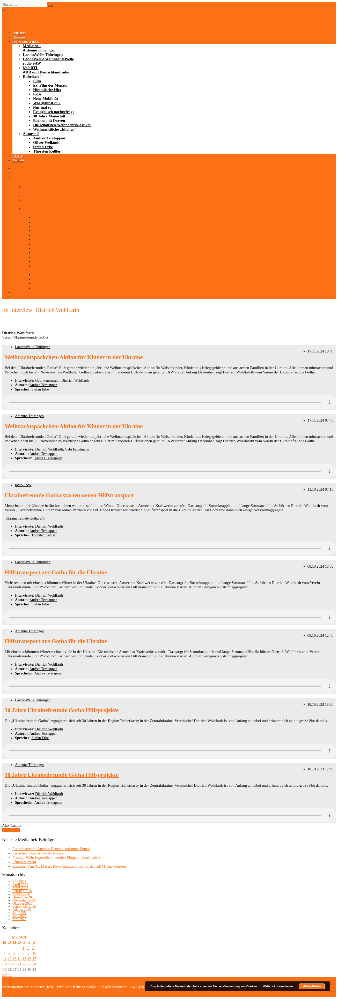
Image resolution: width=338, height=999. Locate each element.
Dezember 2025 (23, 897)
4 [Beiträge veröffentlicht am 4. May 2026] (4, 953)
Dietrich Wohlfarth (75, 380)
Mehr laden (11, 830)
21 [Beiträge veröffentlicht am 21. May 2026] (19, 964)
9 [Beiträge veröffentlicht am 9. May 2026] (28, 953)
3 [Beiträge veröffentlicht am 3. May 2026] (33, 948)
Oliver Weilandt (46, 142)
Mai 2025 (19, 919)
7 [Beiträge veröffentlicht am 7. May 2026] (19, 953)
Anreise (17, 156)
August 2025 (21, 910)
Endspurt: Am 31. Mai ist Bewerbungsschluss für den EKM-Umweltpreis (69, 866)
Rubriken (31, 76)
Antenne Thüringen (39, 50)
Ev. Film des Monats (50, 85)
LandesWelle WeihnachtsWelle (48, 59)
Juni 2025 (19, 916)
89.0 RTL (30, 68)
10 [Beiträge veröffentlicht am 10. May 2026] (34, 953)
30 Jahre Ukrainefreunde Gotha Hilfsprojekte (62, 710)
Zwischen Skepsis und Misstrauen (38, 853)
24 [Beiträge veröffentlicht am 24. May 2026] (34, 964)
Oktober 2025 (22, 903)
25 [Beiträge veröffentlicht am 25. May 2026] (5, 969)
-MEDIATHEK (25, 41)
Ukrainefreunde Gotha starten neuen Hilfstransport (69, 495)
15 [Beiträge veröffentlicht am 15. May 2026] (24, 959)
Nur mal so (42, 107)
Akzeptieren (312, 986)
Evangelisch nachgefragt (53, 112)
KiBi (37, 94)
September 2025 (24, 906)
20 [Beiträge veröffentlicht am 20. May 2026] (15, 964)
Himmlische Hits (47, 90)
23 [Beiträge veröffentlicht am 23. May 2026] (29, 964)
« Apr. (7, 975)
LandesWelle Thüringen (43, 54)
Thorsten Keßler (47, 151)
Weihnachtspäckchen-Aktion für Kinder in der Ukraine (74, 357)
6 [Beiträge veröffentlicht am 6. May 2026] (14, 953)
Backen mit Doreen (49, 120)
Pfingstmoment (24, 862)
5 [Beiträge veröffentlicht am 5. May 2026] (9, 953)
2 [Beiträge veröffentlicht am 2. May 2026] (28, 948)
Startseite (19, 33)
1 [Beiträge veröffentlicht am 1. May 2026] (24, 948)
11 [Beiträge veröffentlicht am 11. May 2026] (4, 959)
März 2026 (20, 888)
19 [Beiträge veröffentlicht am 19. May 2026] (10, 964)
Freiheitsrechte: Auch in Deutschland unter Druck (51, 849)
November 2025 (24, 900)
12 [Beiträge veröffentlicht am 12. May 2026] (10, 959)
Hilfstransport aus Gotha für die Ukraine (56, 572)
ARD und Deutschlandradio (46, 72)
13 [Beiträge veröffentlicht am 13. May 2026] (15, 959)
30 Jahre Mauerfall (49, 116)
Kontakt (18, 160)
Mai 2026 (19, 882)
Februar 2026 (22, 891)
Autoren (29, 134)
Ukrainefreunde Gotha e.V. (25, 518)
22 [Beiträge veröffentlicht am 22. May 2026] (24, 964)
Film (37, 81)
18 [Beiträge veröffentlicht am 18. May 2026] (5, 964)
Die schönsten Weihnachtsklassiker (62, 125)
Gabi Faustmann (47, 380)
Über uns (18, 37)
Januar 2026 (21, 894)
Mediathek (32, 46)
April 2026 (20, 885)
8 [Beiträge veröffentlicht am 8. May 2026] (24, 953)
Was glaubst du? (47, 103)
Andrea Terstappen (49, 138)
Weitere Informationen (278, 986)
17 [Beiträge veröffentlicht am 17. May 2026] (34, 959)
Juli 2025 (19, 913)
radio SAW (32, 63)
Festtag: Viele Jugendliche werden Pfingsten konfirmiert (56, 857)
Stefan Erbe (43, 147)
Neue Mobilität (45, 98)
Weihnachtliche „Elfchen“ (54, 129)
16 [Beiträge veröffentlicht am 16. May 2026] (29, 959)
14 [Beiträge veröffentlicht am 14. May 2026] (19, 959)
